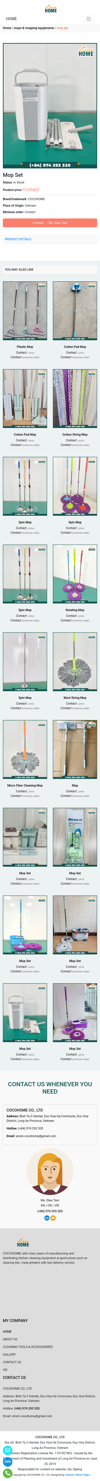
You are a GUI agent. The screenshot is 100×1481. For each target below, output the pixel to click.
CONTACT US (12, 1362)
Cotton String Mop (75, 434)
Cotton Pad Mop (75, 347)
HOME (11, 18)
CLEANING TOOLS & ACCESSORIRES (28, 1347)
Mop (75, 785)
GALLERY (9, 1354)
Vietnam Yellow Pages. (77, 1474)
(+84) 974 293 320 (30, 1128)
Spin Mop (25, 522)
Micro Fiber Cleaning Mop (25, 785)
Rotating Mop (75, 610)
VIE (5, 1370)
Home (7, 28)
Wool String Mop (75, 698)
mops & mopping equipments (34, 28)
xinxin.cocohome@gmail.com (36, 1136)
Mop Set (25, 873)
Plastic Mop (25, 347)
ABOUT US (10, 1339)
